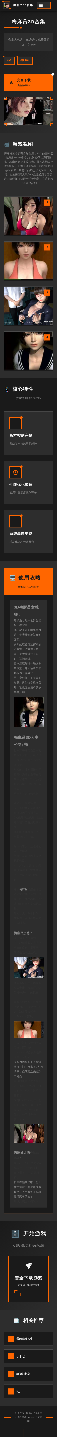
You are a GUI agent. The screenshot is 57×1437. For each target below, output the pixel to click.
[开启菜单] (44, 5)
